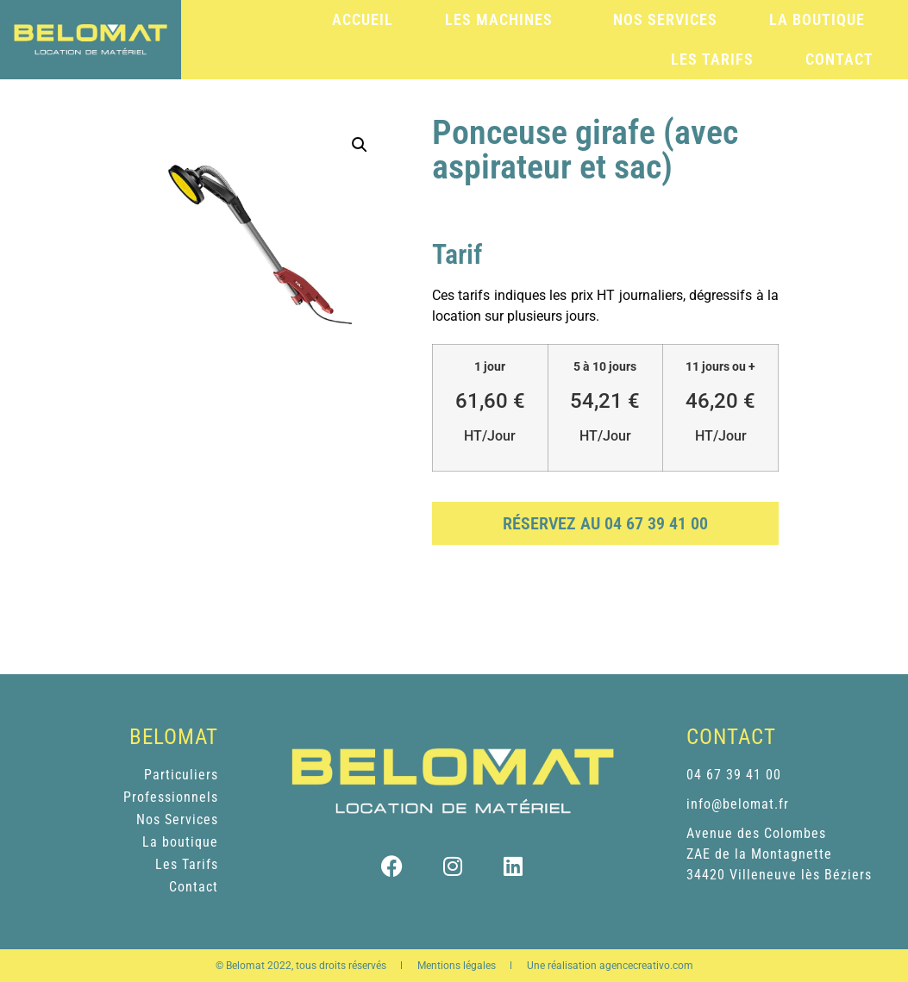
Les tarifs (712, 59)
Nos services (665, 19)
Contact (839, 59)
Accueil (362, 19)
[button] (359, 144)
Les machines (503, 19)
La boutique (817, 19)
